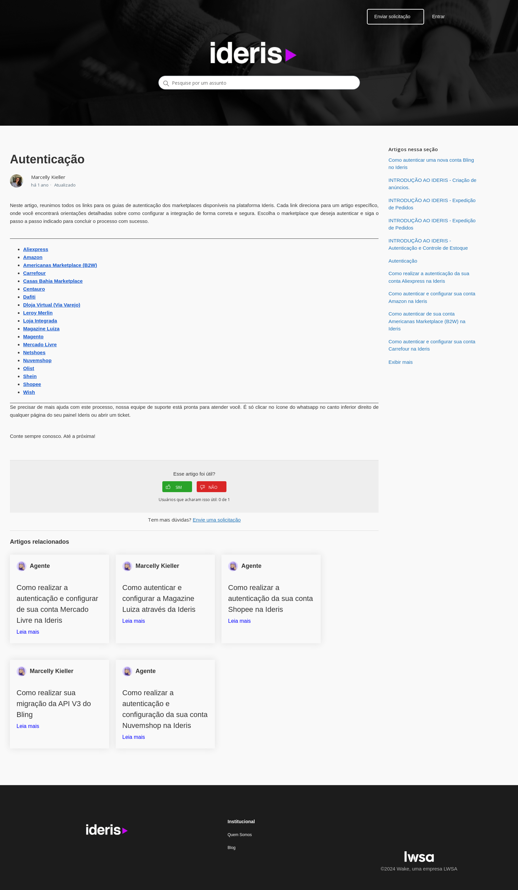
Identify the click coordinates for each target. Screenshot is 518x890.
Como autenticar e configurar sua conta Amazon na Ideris (431, 297)
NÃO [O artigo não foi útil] (209, 487)
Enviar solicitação (392, 16)
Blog (232, 847)
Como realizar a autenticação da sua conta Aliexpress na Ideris (428, 277)
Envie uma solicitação (217, 520)
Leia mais (28, 632)
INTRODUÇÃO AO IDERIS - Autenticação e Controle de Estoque (428, 244)
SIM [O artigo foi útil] (174, 487)
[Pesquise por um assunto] (259, 82)
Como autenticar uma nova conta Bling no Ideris (431, 163)
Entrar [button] (438, 16)
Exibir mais (400, 362)
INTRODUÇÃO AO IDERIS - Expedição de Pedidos (431, 204)
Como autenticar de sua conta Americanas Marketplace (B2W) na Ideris (426, 321)
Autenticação (402, 261)
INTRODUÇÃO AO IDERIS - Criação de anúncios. (432, 184)
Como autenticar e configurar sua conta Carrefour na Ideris (431, 345)
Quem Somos (240, 834)
